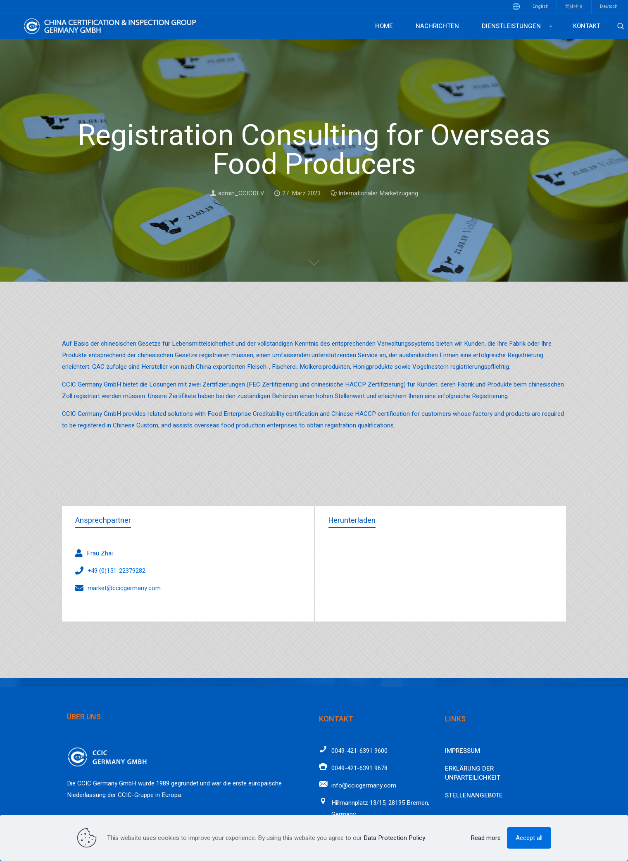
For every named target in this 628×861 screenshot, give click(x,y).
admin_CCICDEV (241, 193)
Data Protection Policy (394, 837)
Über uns (84, 717)
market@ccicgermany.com (124, 588)
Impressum (462, 750)
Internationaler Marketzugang (378, 193)
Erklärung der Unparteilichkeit (472, 773)
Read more (486, 837)
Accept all (529, 837)
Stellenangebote (474, 795)
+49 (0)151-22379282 (116, 570)
